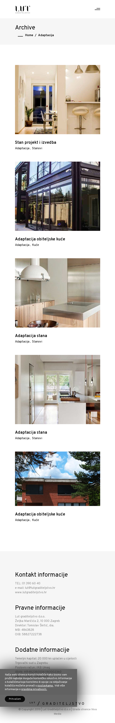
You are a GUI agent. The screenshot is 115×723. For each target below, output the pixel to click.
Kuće (35, 245)
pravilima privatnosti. (34, 689)
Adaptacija (22, 148)
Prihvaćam (15, 699)
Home (29, 35)
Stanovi (37, 148)
